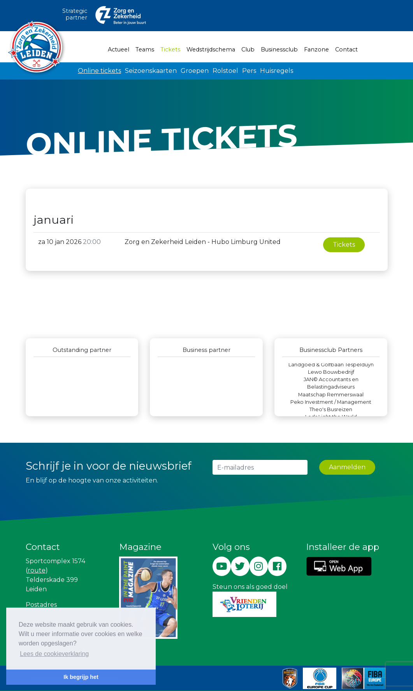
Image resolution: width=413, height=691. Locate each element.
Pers (249, 70)
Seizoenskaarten (151, 70)
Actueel (118, 49)
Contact (346, 49)
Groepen (195, 70)
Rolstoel (225, 70)
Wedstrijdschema (210, 49)
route (37, 570)
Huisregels (276, 70)
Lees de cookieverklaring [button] (54, 653)
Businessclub (279, 49)
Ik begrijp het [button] (80, 677)
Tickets (171, 49)
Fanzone (316, 49)
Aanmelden (347, 467)
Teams (144, 49)
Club (248, 49)
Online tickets (99, 70)
